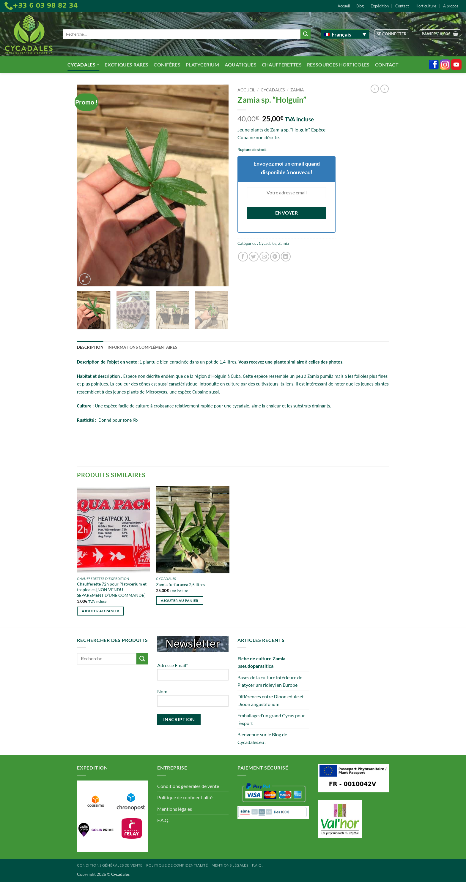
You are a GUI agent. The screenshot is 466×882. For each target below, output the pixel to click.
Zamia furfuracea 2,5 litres (180, 584)
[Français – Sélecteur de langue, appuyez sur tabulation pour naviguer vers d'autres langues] (345, 34)
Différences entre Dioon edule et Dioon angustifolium (270, 700)
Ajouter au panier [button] (100, 611)
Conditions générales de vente (188, 786)
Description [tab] (90, 347)
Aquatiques (240, 64)
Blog (360, 6)
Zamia (297, 90)
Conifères (167, 64)
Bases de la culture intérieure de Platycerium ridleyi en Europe (269, 681)
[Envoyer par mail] (264, 256)
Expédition (380, 6)
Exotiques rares (126, 64)
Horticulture (425, 6)
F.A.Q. (163, 820)
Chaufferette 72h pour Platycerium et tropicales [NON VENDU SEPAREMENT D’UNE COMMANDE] (112, 589)
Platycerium (202, 64)
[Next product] (375, 89)
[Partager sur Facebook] (243, 256)
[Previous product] (384, 89)
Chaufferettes (282, 64)
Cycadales (83, 64)
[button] (392, 34)
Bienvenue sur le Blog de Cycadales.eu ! (262, 738)
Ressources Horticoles (338, 64)
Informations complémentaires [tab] (142, 347)
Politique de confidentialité (184, 797)
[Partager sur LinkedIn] (286, 256)
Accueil (344, 6)
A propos (450, 6)
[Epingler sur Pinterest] (275, 256)
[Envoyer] (305, 34)
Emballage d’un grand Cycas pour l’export (271, 719)
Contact (402, 6)
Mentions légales (174, 809)
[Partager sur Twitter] (254, 256)
